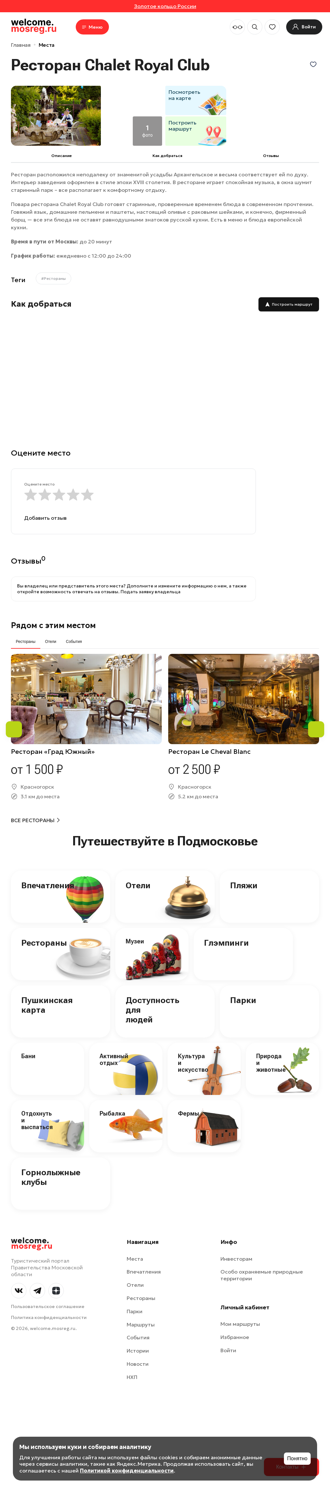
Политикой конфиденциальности (127, 1470)
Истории (138, 1350)
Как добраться (167, 155)
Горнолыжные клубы (50, 1177)
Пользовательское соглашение (47, 1306)
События (138, 1337)
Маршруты (141, 1324)
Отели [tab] (50, 641)
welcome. (32, 1243)
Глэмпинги (226, 943)
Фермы (188, 1113)
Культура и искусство (193, 1063)
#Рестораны (53, 278)
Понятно (297, 1458)
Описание (61, 155)
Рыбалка (112, 1113)
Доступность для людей (152, 1009)
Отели (138, 885)
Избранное (234, 1337)
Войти (228, 1350)
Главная (21, 45)
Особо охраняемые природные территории (261, 1275)
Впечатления (47, 885)
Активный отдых (114, 1059)
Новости (138, 1364)
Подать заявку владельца (150, 592)
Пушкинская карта (47, 1005)
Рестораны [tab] (25, 641)
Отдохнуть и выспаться (37, 1120)
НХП (132, 1377)
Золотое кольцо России (165, 6)
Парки (243, 1000)
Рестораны (44, 943)
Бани (28, 1056)
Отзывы (271, 155)
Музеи (135, 941)
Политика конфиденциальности (49, 1317)
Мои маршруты (240, 1324)
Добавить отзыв (45, 518)
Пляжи (243, 885)
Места (46, 45)
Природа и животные (271, 1063)
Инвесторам (236, 1259)
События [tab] (74, 641)
